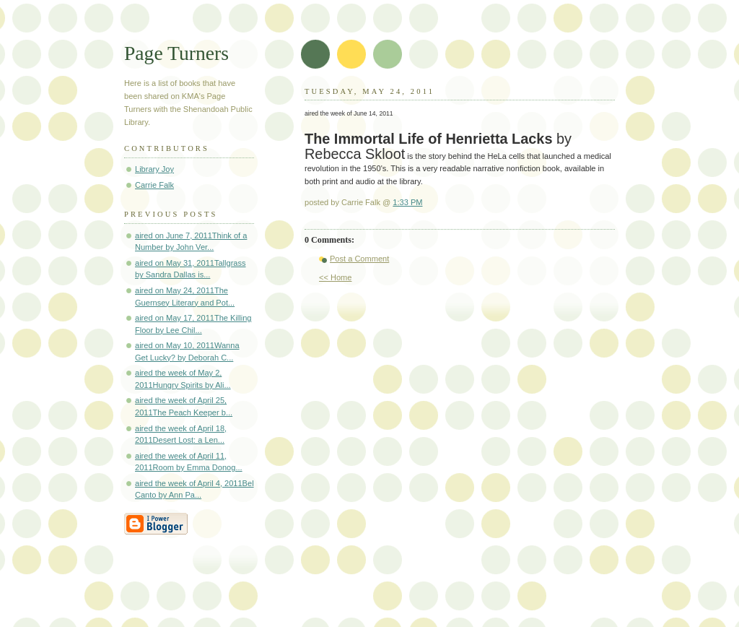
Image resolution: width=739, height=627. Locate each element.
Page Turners (176, 53)
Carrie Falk (154, 185)
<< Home (335, 277)
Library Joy (154, 169)
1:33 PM (407, 202)
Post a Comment (359, 258)
